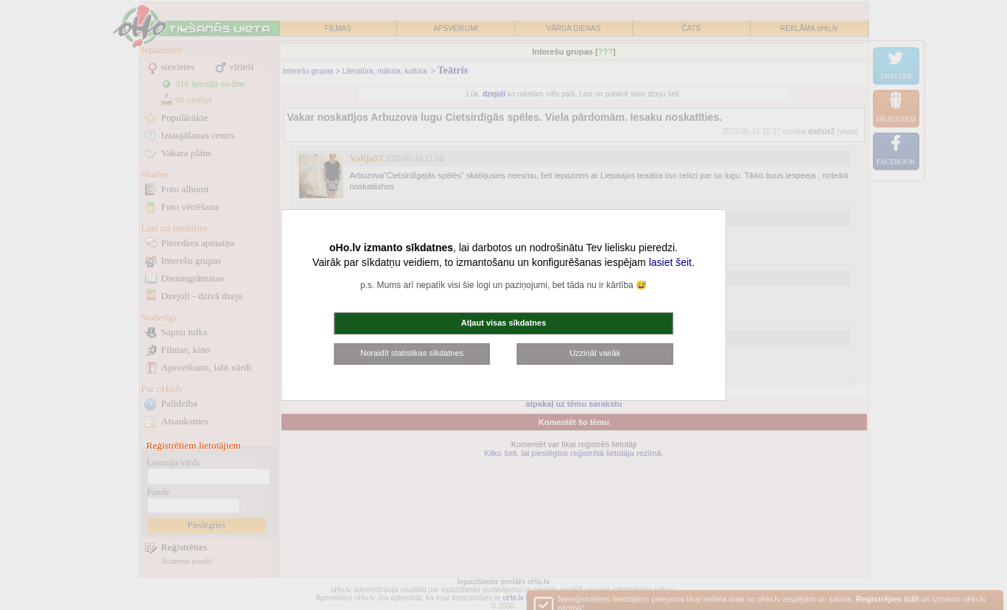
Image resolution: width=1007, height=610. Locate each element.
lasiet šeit (670, 262)
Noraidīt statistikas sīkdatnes (411, 352)
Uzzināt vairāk (594, 352)
